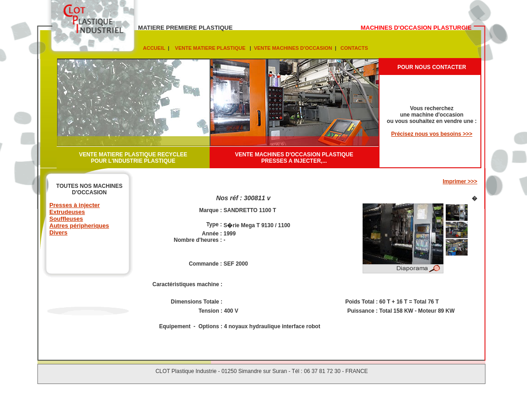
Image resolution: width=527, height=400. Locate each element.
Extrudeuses (67, 211)
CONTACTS (352, 48)
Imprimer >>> (460, 181)
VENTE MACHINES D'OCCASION (292, 48)
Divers (58, 232)
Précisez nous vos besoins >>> (432, 134)
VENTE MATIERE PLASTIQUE (209, 48)
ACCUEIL (154, 48)
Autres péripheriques (79, 225)
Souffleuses (66, 218)
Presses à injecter (74, 205)
